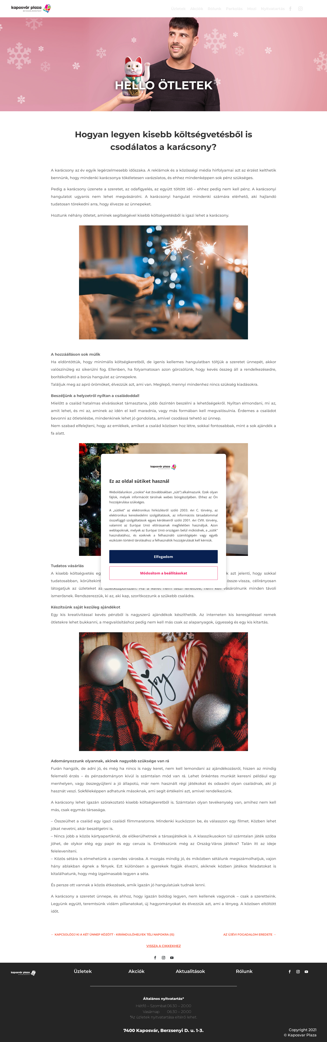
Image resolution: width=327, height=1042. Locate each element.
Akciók (196, 8)
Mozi (251, 8)
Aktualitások (190, 971)
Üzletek (178, 8)
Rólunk (214, 8)
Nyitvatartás (273, 8)
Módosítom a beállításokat (163, 573)
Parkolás (234, 8)
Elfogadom (163, 556)
